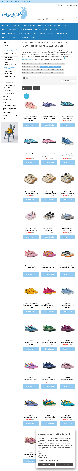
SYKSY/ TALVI (17, 26)
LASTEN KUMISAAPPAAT (10, 29)
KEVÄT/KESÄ (6, 26)
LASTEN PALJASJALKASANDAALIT (30, 67)
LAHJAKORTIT (62, 33)
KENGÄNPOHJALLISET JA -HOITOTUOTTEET (40, 33)
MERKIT (52, 29)
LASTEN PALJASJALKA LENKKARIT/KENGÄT (33, 69)
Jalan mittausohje (29, 37)
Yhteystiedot (26, 1)
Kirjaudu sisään (73, 5)
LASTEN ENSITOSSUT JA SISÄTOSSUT (31, 64)
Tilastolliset (44, 455)
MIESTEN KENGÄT (41, 29)
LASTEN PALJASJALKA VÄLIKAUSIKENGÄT (32, 72)
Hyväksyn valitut (46, 464)
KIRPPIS (15, 37)
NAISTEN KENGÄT (27, 29)
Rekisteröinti (62, 5)
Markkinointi (44, 457)
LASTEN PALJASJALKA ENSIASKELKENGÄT (53, 64)
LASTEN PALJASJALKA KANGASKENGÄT (51, 67)
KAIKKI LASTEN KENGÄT (56, 26)
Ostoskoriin (30, 125)
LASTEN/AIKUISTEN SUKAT (11, 33)
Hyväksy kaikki (65, 464)
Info (7, 1)
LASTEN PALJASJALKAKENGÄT (34, 26)
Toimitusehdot (15, 1)
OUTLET (5, 37)
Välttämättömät (45, 452)
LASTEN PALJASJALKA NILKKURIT (54, 69)
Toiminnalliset (44, 454)
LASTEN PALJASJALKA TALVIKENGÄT (54, 72)
